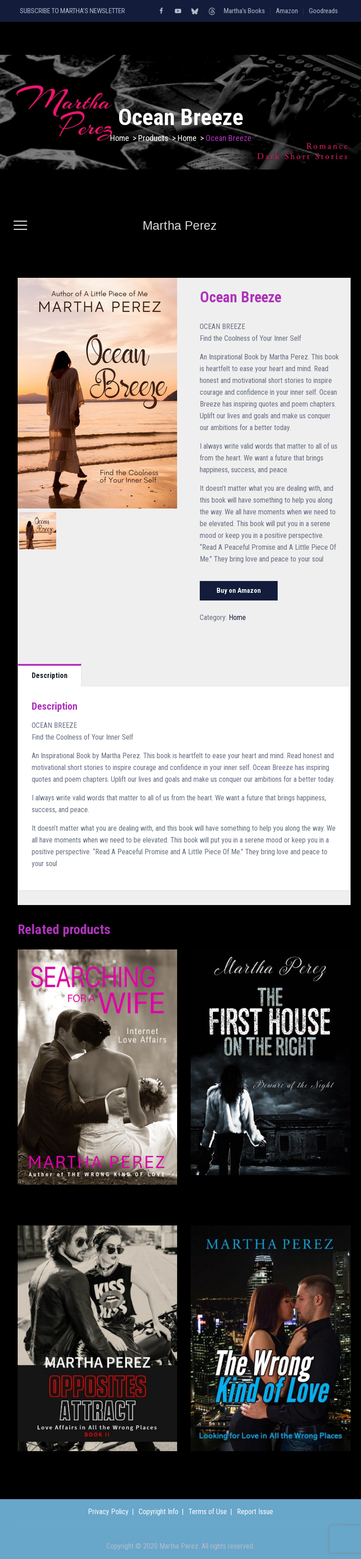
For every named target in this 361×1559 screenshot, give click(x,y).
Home (119, 138)
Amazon (287, 11)
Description (49, 675)
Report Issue (255, 1511)
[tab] (50, 675)
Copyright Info (158, 1511)
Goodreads (323, 11)
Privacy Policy (108, 1511)
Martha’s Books (244, 11)
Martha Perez (180, 225)
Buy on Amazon (239, 590)
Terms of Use (207, 1511)
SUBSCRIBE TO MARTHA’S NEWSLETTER (72, 11)
